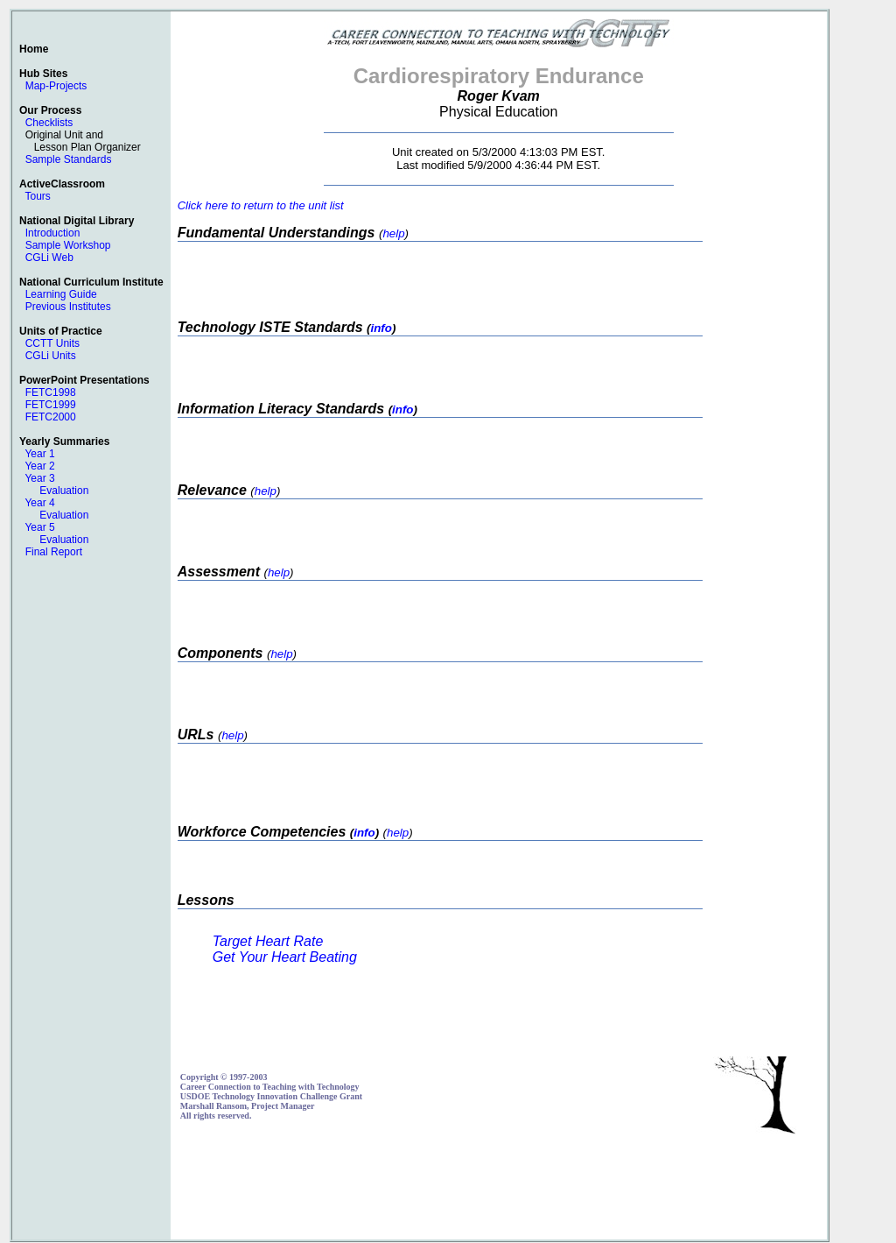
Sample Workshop (68, 245)
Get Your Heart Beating (285, 957)
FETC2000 (50, 417)
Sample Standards (68, 159)
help (393, 233)
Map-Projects (56, 86)
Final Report (53, 552)
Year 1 (39, 454)
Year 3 (39, 478)
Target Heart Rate (268, 941)
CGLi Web (49, 257)
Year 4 (39, 503)
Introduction (52, 233)
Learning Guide (61, 294)
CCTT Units (52, 343)
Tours (37, 196)
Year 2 (39, 466)
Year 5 (39, 527)
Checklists (49, 123)
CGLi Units (50, 356)
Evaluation (63, 490)
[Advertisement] (498, 1190)
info (380, 328)
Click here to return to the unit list (261, 205)
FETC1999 (50, 405)
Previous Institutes (68, 306)
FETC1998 (50, 392)
